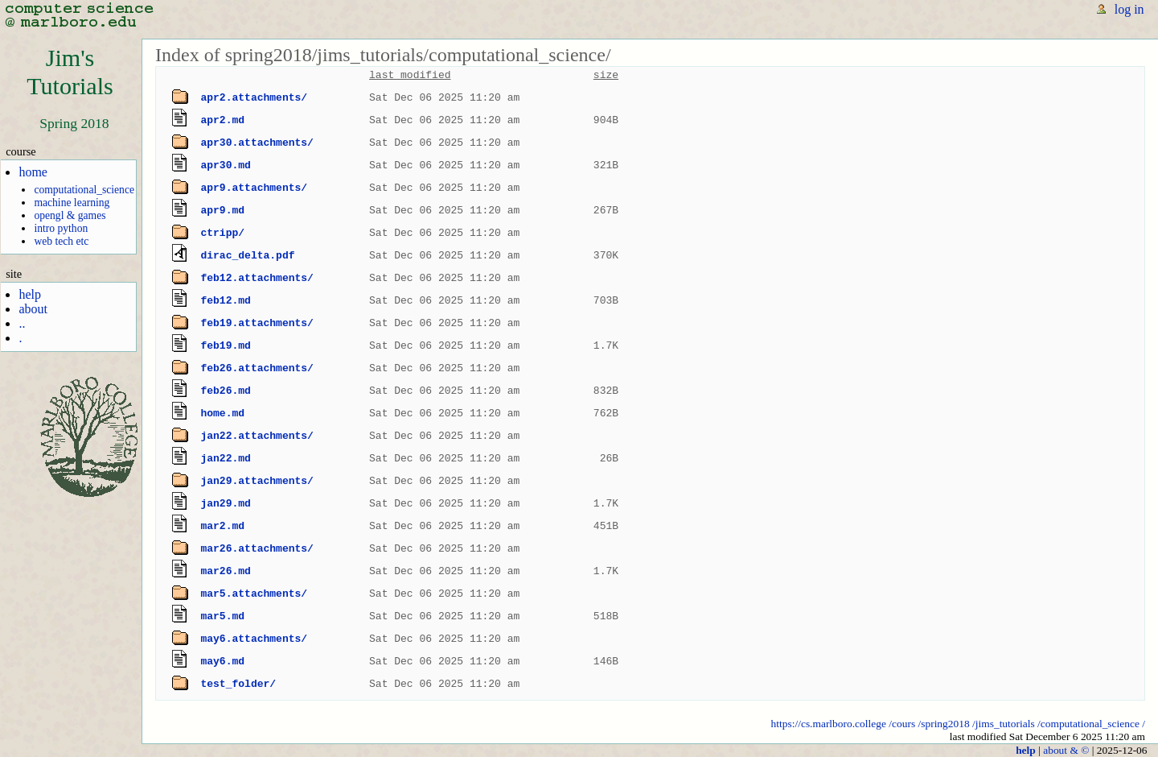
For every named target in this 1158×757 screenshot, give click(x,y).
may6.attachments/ (253, 638)
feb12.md (225, 300)
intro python (61, 228)
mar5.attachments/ (253, 593)
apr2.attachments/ (253, 97)
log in (1129, 9)
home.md (222, 413)
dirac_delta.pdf (247, 255)
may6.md (222, 661)
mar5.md (222, 616)
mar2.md (222, 526)
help (29, 294)
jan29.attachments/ (256, 481)
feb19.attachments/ (256, 323)
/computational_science (1088, 724)
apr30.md (225, 165)
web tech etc (61, 241)
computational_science (84, 190)
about (32, 309)
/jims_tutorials (1003, 724)
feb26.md (225, 390)
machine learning (71, 202)
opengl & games (69, 215)
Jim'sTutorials (70, 72)
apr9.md (222, 210)
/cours (902, 724)
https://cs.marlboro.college (828, 724)
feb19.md (225, 345)
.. (21, 323)
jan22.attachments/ (256, 435)
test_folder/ (238, 683)
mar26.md (225, 571)
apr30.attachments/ (256, 142)
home (32, 172)
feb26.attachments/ (256, 368)
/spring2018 (943, 724)
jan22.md (225, 458)
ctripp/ (222, 232)
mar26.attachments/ (256, 548)
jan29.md (225, 503)
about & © (1066, 750)
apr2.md (222, 120)
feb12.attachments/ (256, 278)
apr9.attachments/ (253, 187)
